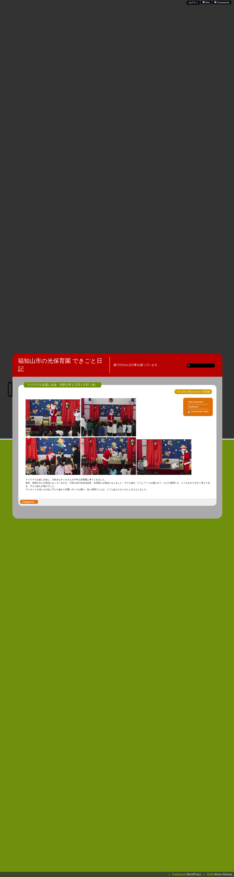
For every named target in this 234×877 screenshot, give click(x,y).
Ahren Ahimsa (223, 874)
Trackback (193, 406)
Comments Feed (199, 411)
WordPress (193, 874)
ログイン (193, 2)
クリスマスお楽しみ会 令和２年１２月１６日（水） (62, 384)
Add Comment (195, 402)
